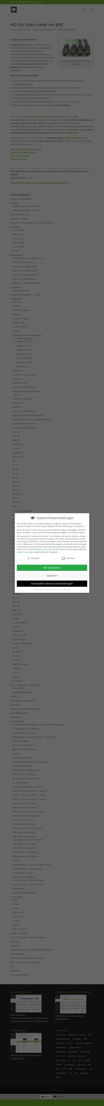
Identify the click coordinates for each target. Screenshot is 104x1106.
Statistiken (68, 556)
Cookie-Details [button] (39, 588)
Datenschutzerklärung (45, 547)
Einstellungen (28, 550)
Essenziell (33, 556)
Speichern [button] (51, 574)
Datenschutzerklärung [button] (53, 588)
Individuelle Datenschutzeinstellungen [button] (52, 582)
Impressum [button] (66, 588)
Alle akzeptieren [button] (52, 566)
